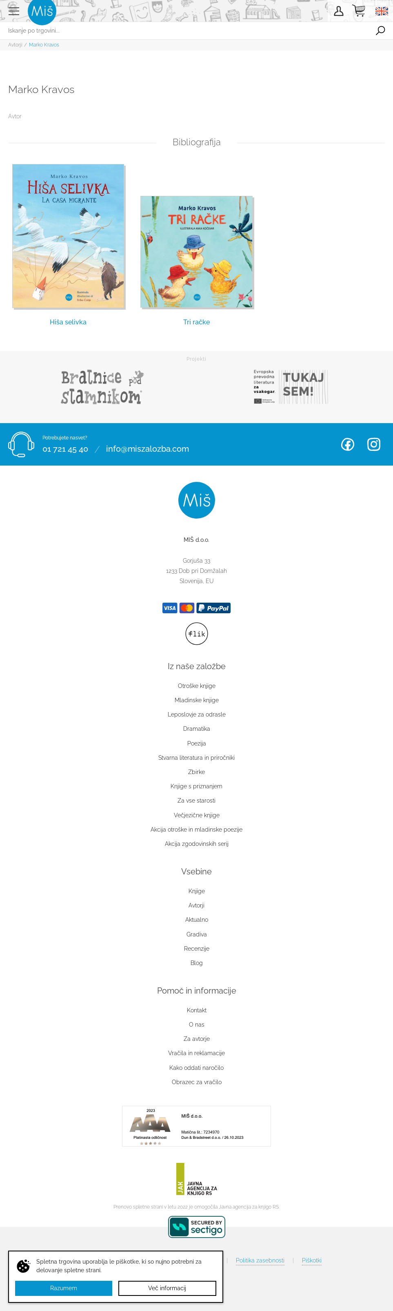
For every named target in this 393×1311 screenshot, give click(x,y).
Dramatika (196, 728)
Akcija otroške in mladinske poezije (196, 829)
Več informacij (167, 1288)
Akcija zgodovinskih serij (197, 844)
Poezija (196, 743)
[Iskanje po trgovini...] (184, 30)
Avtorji (15, 45)
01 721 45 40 (65, 449)
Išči (380, 30)
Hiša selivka (68, 322)
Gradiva (197, 934)
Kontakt (196, 1010)
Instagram (374, 444)
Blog (197, 963)
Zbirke (196, 772)
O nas (196, 1024)
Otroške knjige (196, 686)
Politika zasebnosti (260, 1260)
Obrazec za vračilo (197, 1082)
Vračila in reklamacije (196, 1053)
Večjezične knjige (197, 815)
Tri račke (196, 322)
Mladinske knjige (197, 700)
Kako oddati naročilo (196, 1068)
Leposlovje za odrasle (197, 714)
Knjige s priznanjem (196, 786)
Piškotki (312, 1260)
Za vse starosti (196, 800)
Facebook (348, 444)
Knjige (197, 891)
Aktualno (196, 919)
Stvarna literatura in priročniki (196, 757)
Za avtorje (197, 1039)
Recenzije (196, 948)
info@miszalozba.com (147, 449)
